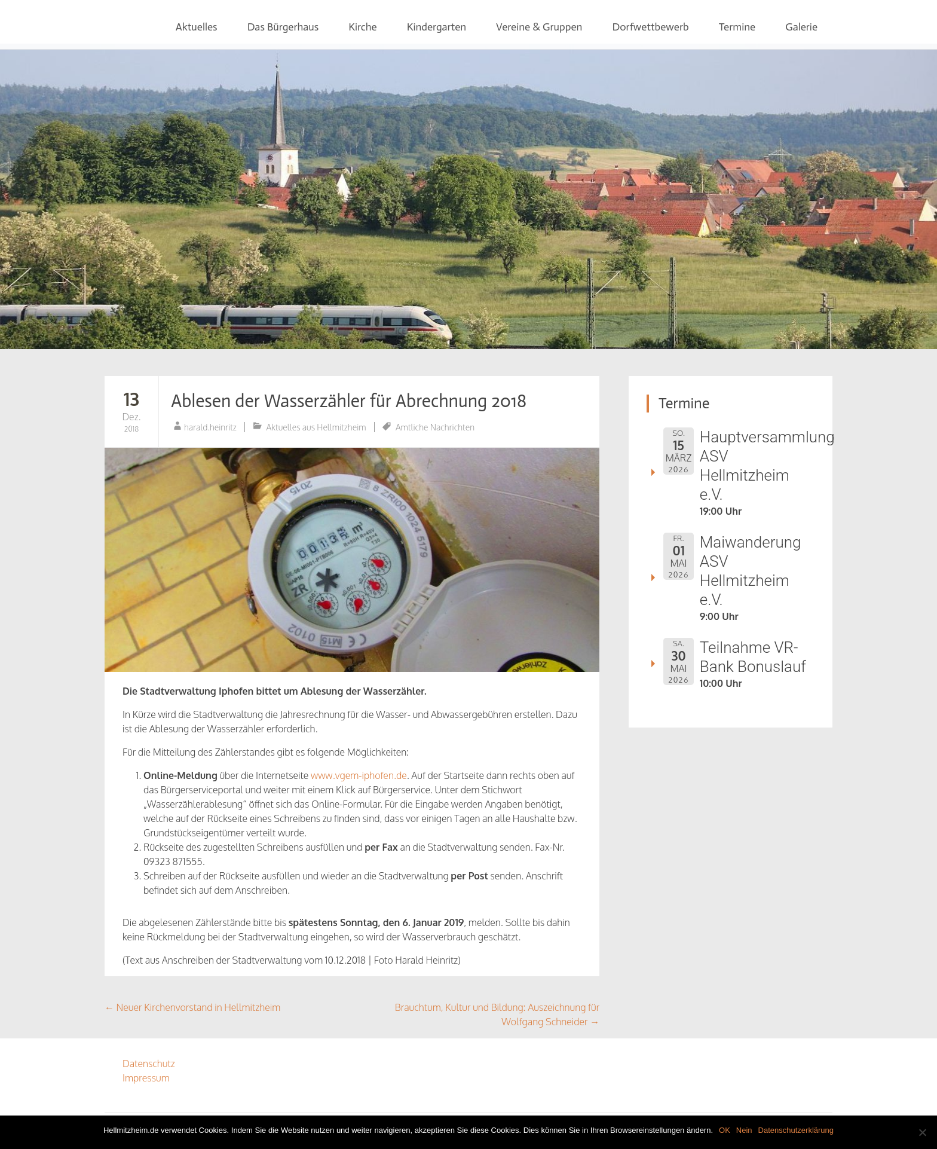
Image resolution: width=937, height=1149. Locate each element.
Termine (737, 26)
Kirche (362, 26)
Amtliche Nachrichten (435, 427)
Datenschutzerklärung (796, 1130)
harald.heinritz (210, 427)
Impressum (146, 1078)
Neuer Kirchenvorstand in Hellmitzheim (192, 1007)
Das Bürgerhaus (283, 26)
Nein (744, 1130)
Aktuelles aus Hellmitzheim (316, 427)
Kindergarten (436, 26)
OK (724, 1130)
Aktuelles (197, 26)
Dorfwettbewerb (650, 26)
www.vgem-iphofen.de (359, 775)
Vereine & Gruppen (539, 26)
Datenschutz (149, 1063)
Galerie (801, 26)
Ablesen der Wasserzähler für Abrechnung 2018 (348, 401)
